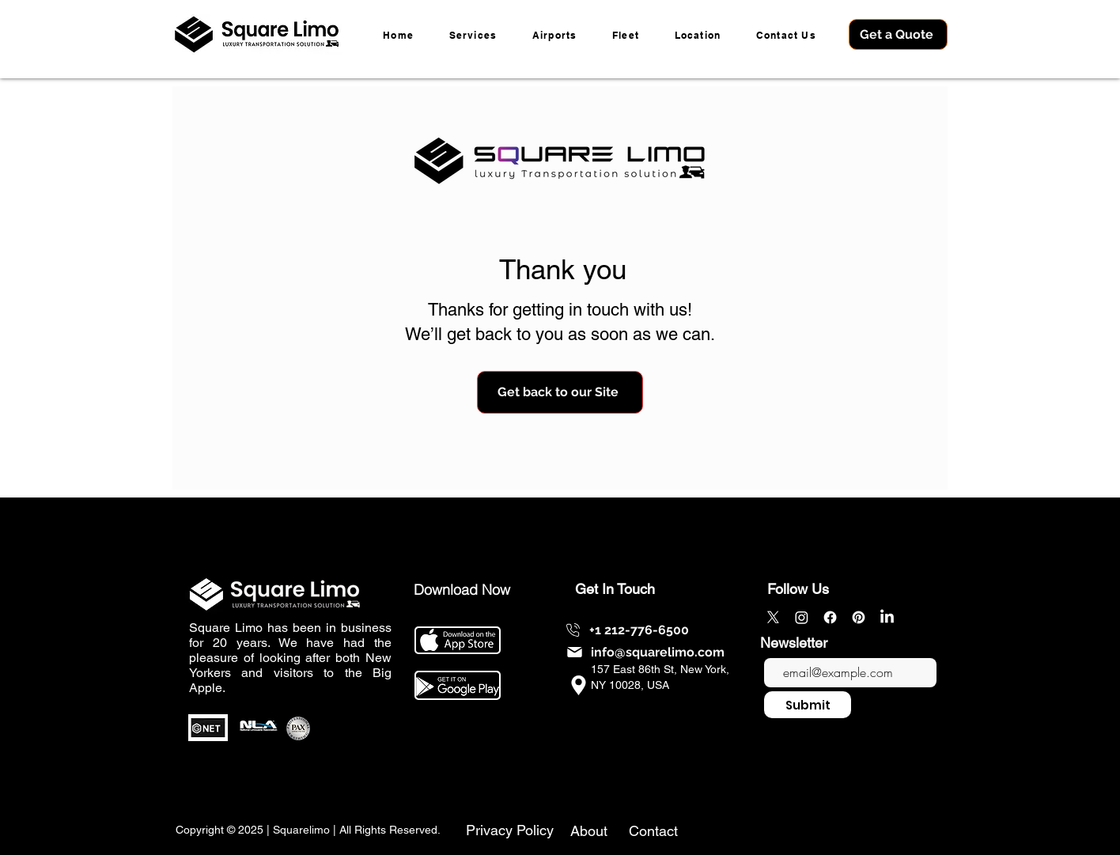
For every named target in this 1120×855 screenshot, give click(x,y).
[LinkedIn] (887, 617)
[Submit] (807, 704)
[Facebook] (830, 617)
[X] (773, 617)
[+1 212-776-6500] (626, 630)
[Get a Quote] (898, 34)
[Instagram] (801, 617)
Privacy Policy (510, 830)
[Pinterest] (858, 617)
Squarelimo (301, 829)
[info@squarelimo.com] (645, 652)
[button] (697, 34)
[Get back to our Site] (560, 392)
